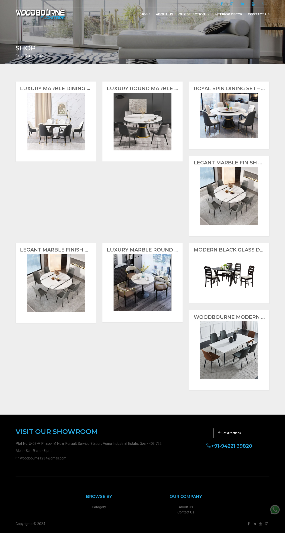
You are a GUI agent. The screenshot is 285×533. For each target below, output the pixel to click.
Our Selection (193, 14)
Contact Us (258, 14)
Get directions (229, 433)
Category (99, 507)
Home (145, 14)
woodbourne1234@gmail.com (43, 458)
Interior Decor (228, 14)
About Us (164, 14)
